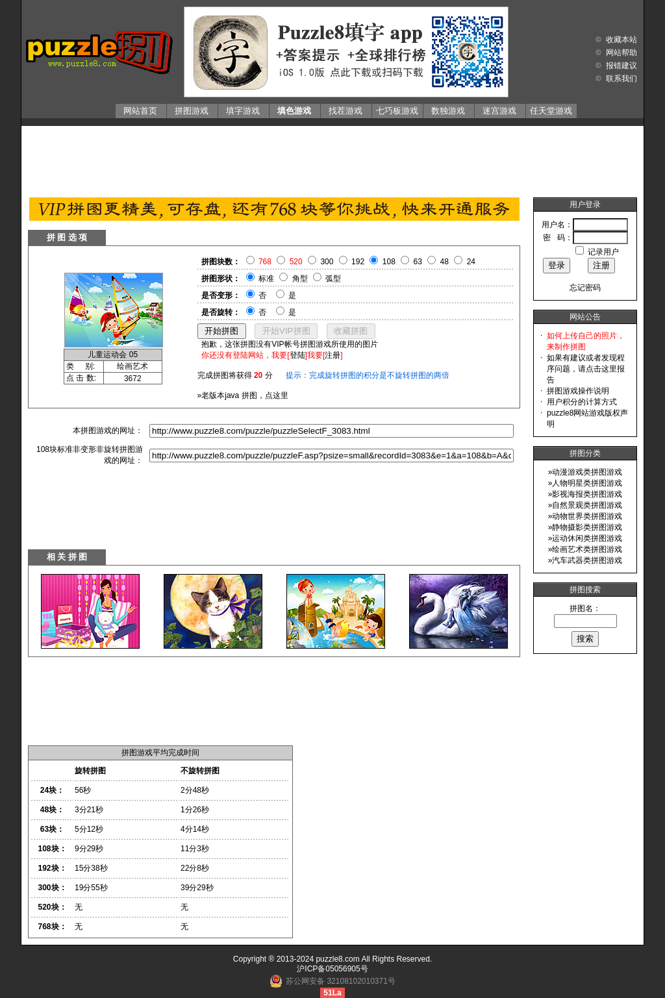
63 (418, 261)
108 (389, 261)
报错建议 (621, 65)
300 (326, 261)
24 (471, 261)
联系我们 (621, 78)
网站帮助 (621, 52)
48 (444, 261)
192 (357, 261)
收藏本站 (621, 39)
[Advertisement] (332, 158)
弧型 (333, 278)
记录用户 (603, 251)
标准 (266, 278)
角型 (300, 278)
